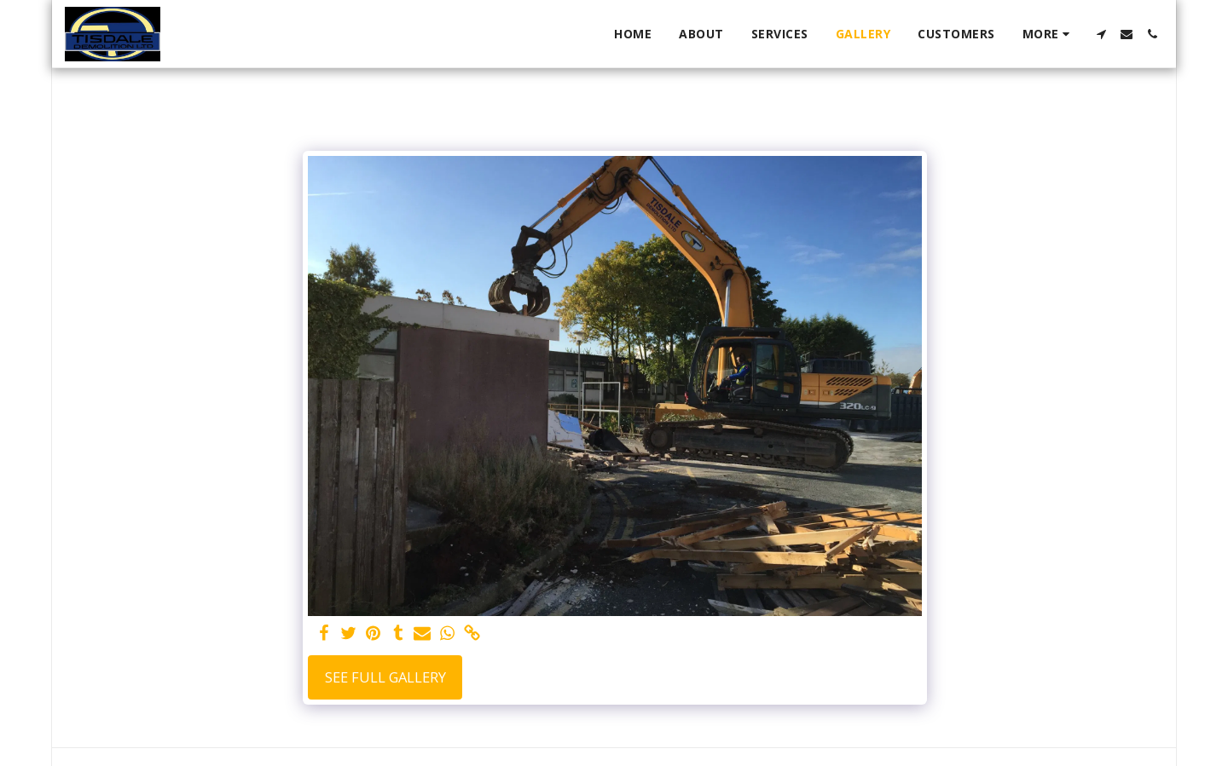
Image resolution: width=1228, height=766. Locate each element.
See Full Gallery (385, 677)
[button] (1101, 34)
